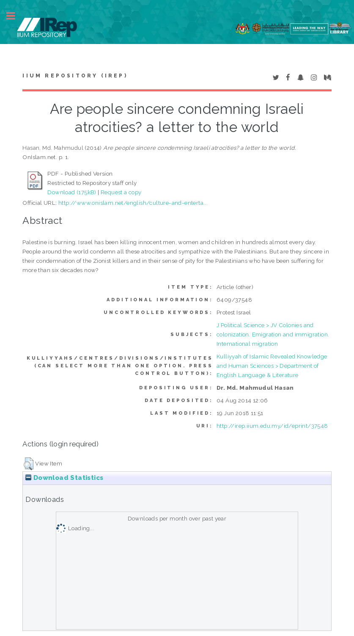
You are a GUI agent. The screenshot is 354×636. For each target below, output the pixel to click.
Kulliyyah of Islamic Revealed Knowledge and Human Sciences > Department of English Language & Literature (272, 365)
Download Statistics (64, 478)
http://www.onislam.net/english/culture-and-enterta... (133, 202)
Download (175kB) (71, 192)
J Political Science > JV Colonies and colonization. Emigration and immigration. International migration (273, 334)
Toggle (15, 16)
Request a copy (121, 192)
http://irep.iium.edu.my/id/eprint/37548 (272, 425)
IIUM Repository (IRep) (74, 76)
